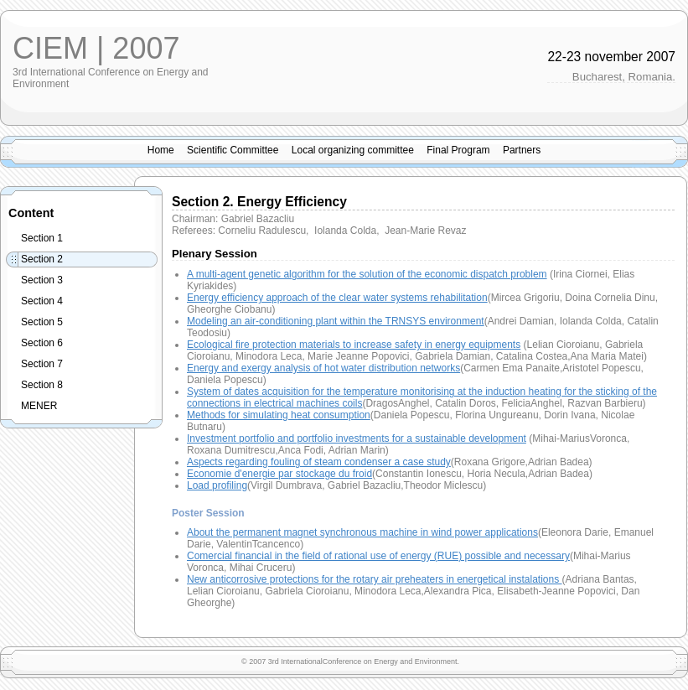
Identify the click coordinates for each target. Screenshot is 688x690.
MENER (39, 406)
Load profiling (217, 485)
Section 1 (42, 238)
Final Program (458, 150)
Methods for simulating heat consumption (278, 415)
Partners (522, 150)
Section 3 (42, 280)
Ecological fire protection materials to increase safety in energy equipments (353, 344)
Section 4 (42, 301)
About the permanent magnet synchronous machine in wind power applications (362, 532)
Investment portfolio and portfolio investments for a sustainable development (356, 438)
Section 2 (42, 259)
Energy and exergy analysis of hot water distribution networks (323, 368)
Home (160, 150)
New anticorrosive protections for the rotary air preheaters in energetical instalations (374, 579)
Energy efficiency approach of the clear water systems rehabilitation (337, 297)
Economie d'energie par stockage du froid (279, 474)
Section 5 (42, 322)
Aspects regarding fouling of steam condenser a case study (319, 462)
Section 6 (42, 343)
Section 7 (42, 364)
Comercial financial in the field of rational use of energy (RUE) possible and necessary (378, 556)
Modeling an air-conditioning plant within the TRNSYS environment (335, 321)
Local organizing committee (353, 150)
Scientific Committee (232, 150)
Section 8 (42, 385)
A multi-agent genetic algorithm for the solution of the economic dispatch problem (367, 274)
